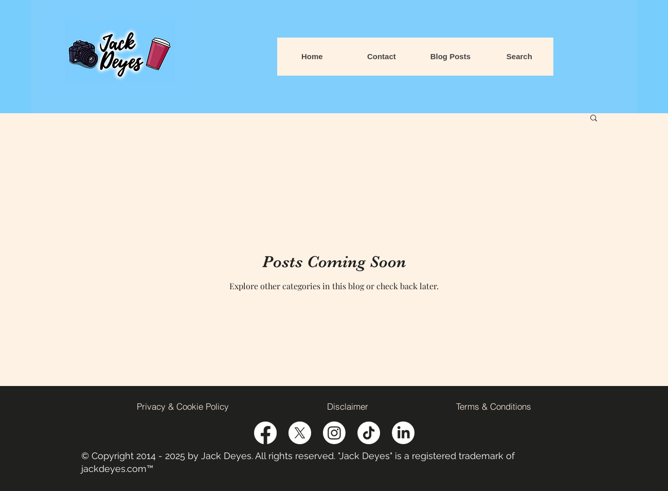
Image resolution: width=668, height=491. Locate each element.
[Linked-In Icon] (403, 433)
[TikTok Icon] (368, 433)
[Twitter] (299, 433)
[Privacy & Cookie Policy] (183, 406)
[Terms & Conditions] (494, 406)
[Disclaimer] (347, 406)
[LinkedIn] (334, 433)
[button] (594, 118)
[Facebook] (265, 433)
